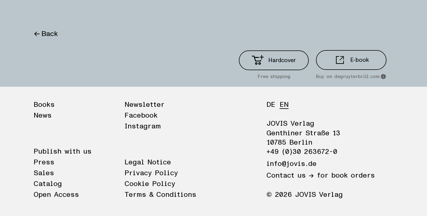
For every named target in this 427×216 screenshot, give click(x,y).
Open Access (56, 194)
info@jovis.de (291, 163)
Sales (44, 173)
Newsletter (144, 104)
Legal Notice (148, 162)
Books (44, 12)
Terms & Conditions (160, 194)
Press (44, 162)
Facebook (141, 115)
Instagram (143, 126)
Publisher (102, 12)
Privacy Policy (151, 173)
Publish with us (63, 151)
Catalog (48, 184)
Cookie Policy (150, 184)
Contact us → (290, 175)
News (71, 12)
